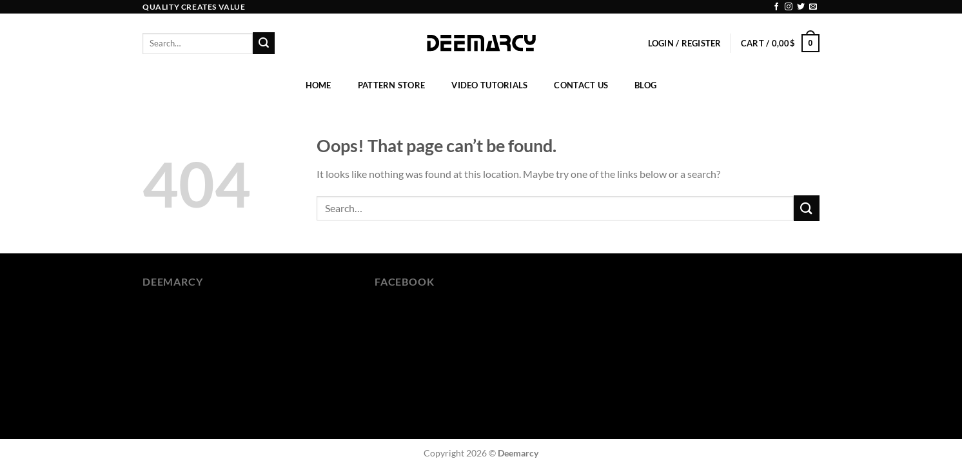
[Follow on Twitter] (801, 7)
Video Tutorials (489, 85)
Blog (645, 85)
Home (318, 85)
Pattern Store (391, 85)
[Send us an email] (813, 7)
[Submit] (264, 43)
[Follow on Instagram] (788, 7)
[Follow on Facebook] (776, 7)
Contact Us (581, 85)
